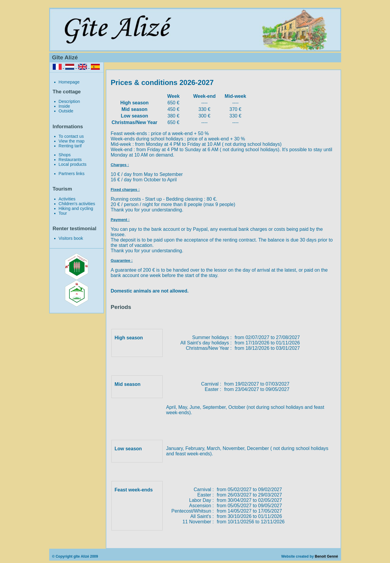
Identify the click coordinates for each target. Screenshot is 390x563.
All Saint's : (202, 516)
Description (69, 101)
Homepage (69, 82)
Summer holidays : (212, 337)
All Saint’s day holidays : (205, 342)
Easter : (213, 389)
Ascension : (201, 505)
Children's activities (77, 203)
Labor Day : (201, 500)
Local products (73, 164)
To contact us (71, 136)
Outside (66, 111)
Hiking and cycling (76, 208)
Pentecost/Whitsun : (192, 510)
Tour (63, 213)
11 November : (198, 521)
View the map (72, 141)
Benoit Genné (326, 556)
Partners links (72, 173)
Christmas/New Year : (209, 348)
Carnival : (211, 383)
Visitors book (71, 238)
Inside (64, 106)
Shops (65, 154)
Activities (67, 199)
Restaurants (70, 159)
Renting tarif (70, 145)
